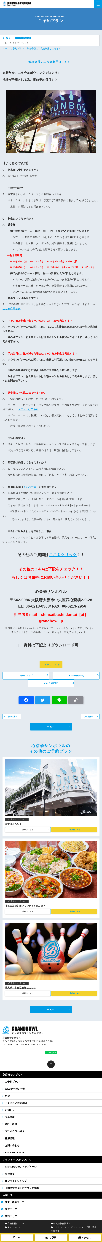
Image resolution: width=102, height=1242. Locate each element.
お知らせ (10, 1110)
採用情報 (10, 1138)
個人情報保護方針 (62, 1223)
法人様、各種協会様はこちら (20, 987)
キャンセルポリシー (17, 1227)
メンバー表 (29, 487)
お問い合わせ (12, 1145)
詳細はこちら (27, 829)
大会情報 (10, 1117)
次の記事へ (89, 717)
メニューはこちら (28, 409)
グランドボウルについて (17, 1159)
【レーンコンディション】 (17, 43)
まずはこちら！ (13, 824)
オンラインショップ (16, 1180)
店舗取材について (16, 1223)
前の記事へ (12, 717)
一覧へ (51, 727)
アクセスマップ (33, 675)
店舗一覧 (8, 1195)
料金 (7, 1095)
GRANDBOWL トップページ (21, 1166)
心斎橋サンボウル (13, 1074)
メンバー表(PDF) (59, 683)
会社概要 (10, 1173)
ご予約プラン (17, 48)
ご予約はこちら (51, 664)
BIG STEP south (14, 1152)
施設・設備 (11, 1124)
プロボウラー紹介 (14, 1131)
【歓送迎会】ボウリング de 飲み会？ (25, 905)
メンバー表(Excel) (83, 675)
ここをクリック (12, 308)
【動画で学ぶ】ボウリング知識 (22, 1188)
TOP (5, 48)
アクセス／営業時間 (16, 1103)
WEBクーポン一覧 (15, 1088)
